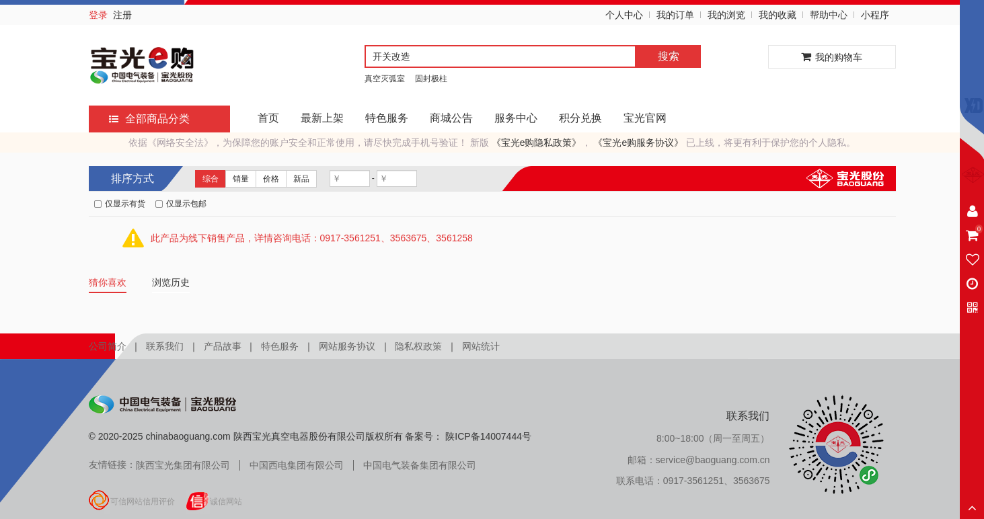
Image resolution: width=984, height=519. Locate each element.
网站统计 (481, 346)
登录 (98, 14)
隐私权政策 (418, 346)
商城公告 (451, 118)
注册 (122, 14)
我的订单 (675, 14)
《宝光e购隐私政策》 (537, 142)
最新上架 (322, 118)
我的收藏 (777, 14)
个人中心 (624, 14)
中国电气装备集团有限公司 (419, 465)
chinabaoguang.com (188, 436)
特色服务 (386, 118)
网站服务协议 (347, 346)
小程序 (875, 14)
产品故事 (222, 346)
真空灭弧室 (385, 78)
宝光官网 (645, 118)
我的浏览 (726, 14)
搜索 (668, 56)
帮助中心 (828, 14)
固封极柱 (431, 78)
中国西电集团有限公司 (297, 465)
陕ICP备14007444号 (487, 436)
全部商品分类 (149, 118)
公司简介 (107, 346)
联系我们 (165, 346)
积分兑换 (580, 118)
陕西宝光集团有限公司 (183, 465)
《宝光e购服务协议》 (638, 142)
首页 (268, 118)
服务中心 (515, 118)
